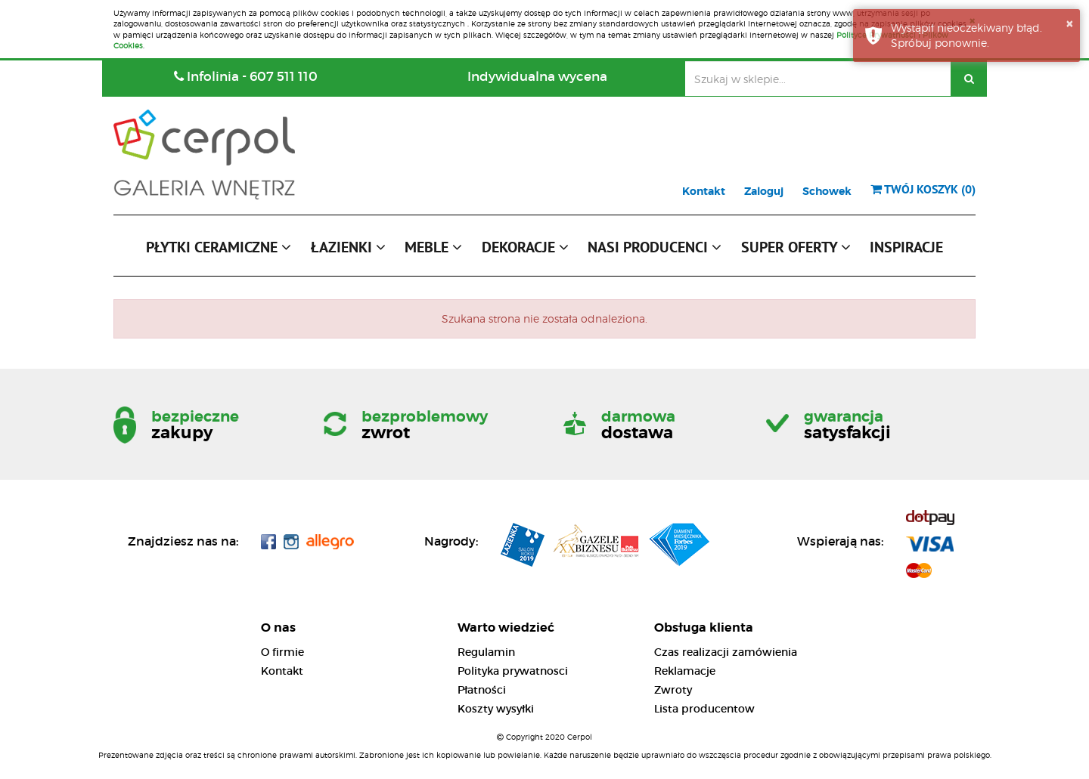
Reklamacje (684, 671)
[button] (218, 251)
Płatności (482, 690)
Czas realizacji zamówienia (725, 652)
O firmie (282, 652)
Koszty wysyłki (496, 709)
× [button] (1069, 23)
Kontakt (703, 191)
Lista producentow (704, 709)
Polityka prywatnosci (513, 671)
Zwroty (673, 690)
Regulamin (486, 652)
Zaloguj (763, 191)
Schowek (827, 191)
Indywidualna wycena (537, 77)
